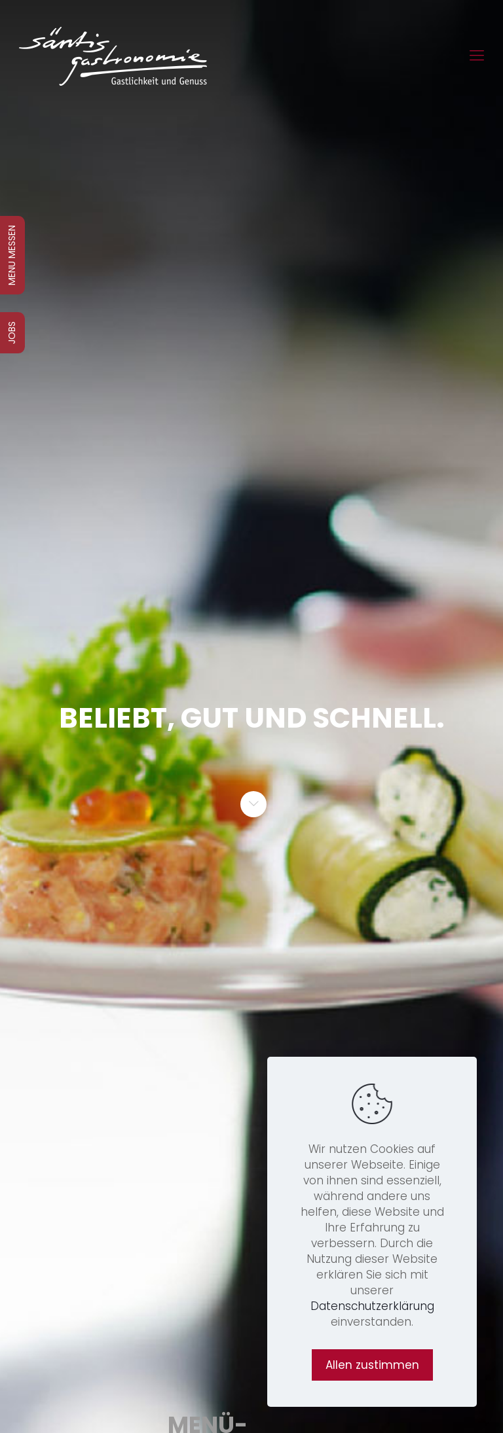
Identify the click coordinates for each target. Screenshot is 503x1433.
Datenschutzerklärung (372, 1306)
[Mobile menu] (477, 55)
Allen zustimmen (372, 1365)
